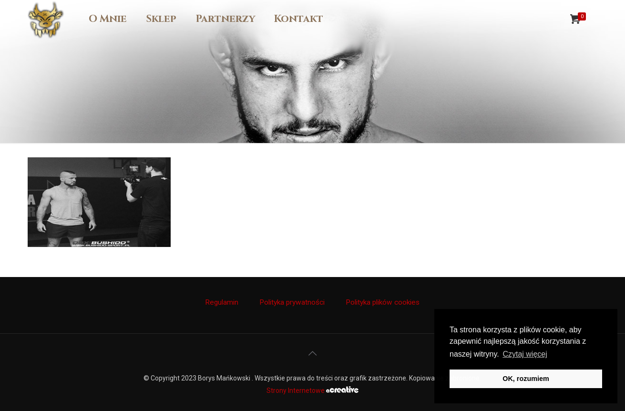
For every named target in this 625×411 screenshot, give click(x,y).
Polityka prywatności (292, 302)
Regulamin (221, 302)
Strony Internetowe (312, 390)
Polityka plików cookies (383, 302)
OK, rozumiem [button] (525, 378)
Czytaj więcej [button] (524, 354)
